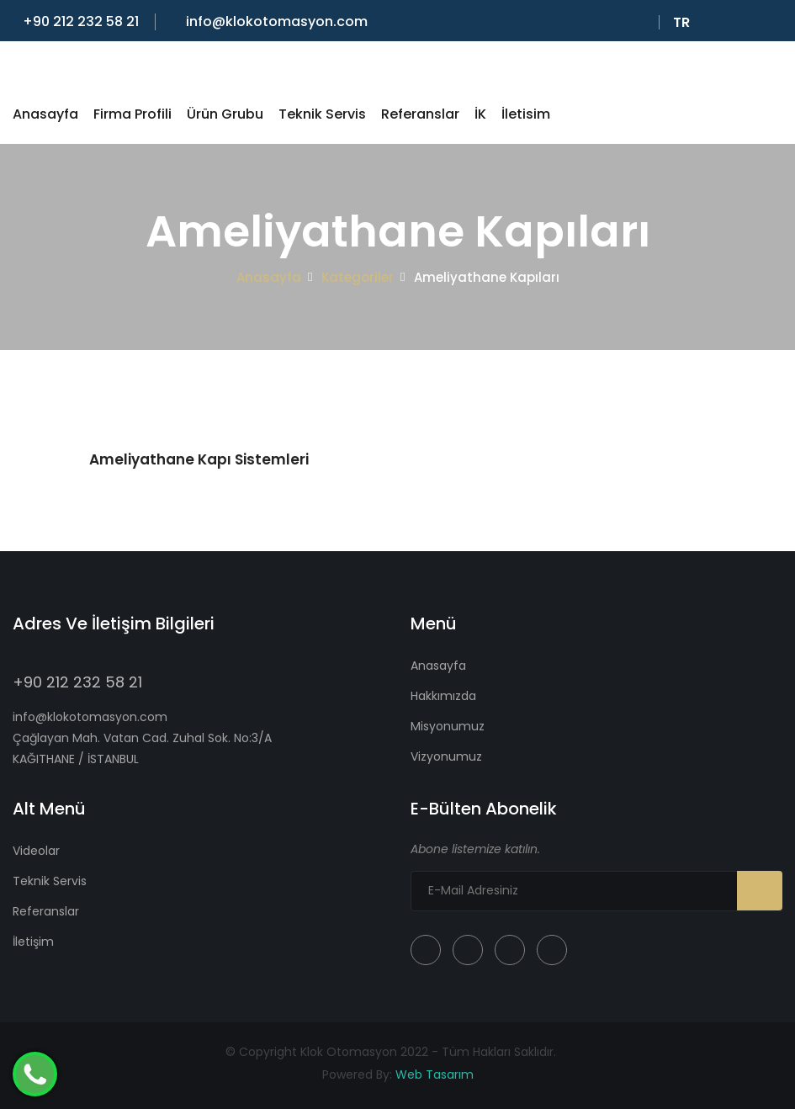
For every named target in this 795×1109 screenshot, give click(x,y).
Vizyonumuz (446, 756)
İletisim (525, 114)
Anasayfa (45, 114)
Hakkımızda (443, 695)
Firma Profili (132, 114)
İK (480, 114)
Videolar (36, 850)
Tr (685, 22)
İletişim (33, 941)
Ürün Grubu (225, 114)
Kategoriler (357, 277)
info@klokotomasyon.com (272, 21)
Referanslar (420, 114)
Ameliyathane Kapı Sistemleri (199, 459)
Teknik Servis (322, 114)
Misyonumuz (448, 726)
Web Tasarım (434, 1074)
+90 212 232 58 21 (76, 21)
